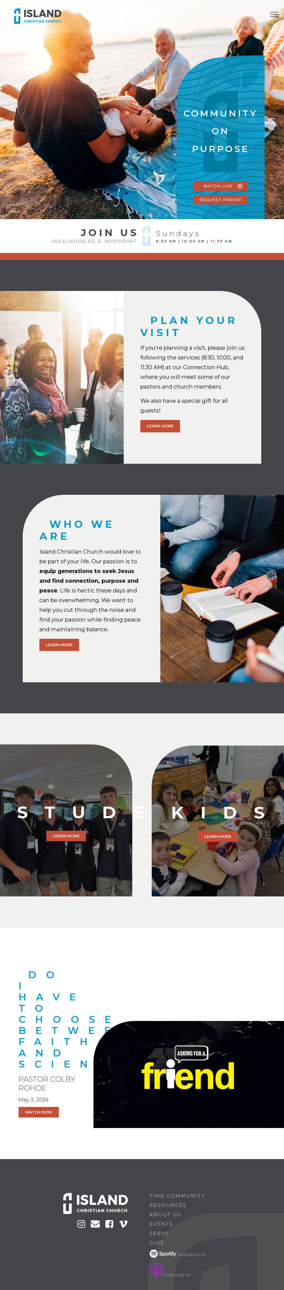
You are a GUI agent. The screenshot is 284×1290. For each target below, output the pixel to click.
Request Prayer (224, 199)
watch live (223, 186)
